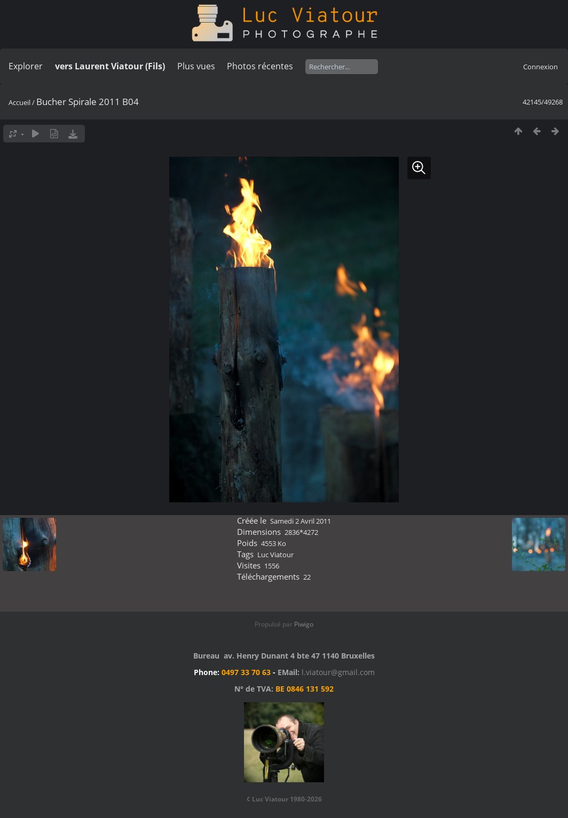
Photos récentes (260, 66)
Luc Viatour (275, 554)
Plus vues (196, 66)
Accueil (19, 102)
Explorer (26, 66)
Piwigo (303, 624)
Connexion (540, 66)
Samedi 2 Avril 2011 (300, 521)
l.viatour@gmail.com (338, 672)
